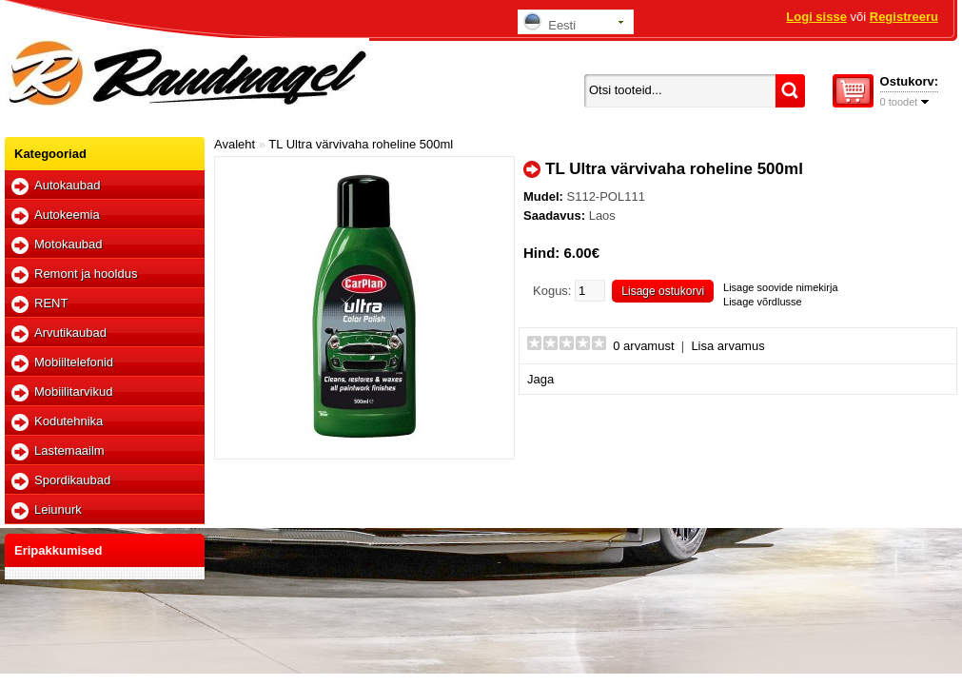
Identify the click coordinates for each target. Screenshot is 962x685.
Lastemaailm (69, 450)
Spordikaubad (72, 480)
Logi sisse (816, 17)
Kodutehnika (68, 421)
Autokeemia (67, 214)
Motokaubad (68, 244)
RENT (51, 303)
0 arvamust (643, 346)
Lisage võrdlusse (762, 301)
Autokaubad (67, 185)
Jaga (540, 379)
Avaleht (234, 144)
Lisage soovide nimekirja (780, 287)
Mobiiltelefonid (73, 362)
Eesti (549, 22)
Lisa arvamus (727, 346)
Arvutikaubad (70, 332)
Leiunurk (58, 509)
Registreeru (904, 17)
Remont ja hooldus (85, 273)
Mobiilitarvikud (73, 391)
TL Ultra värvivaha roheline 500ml (360, 144)
